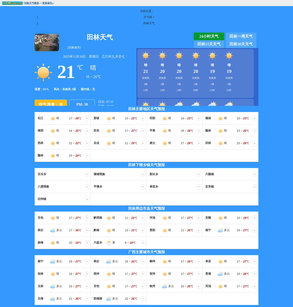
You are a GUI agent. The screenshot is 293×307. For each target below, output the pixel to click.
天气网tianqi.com (12, 3)
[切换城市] (74, 47)
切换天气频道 (31, 3)
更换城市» (47, 3)
